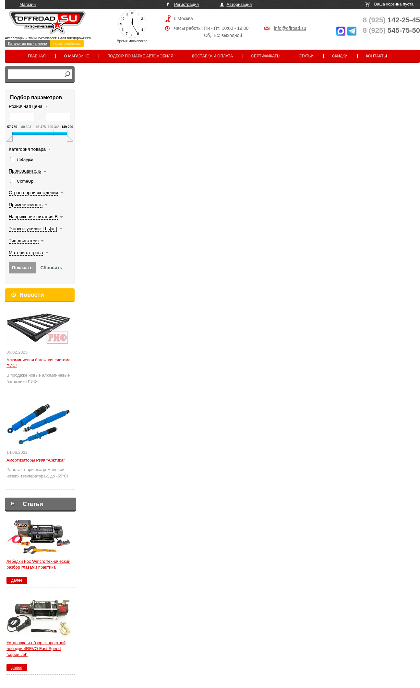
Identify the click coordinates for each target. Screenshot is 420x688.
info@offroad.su (290, 28)
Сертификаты (266, 56)
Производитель (25, 171)
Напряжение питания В (33, 216)
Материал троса (26, 252)
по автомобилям (67, 43)
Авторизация (239, 4)
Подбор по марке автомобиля (140, 56)
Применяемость (25, 204)
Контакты (376, 56)
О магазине (76, 56)
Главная (37, 56)
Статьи (306, 56)
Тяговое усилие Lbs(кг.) (33, 228)
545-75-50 (391, 30)
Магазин (27, 4)
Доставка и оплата (212, 56)
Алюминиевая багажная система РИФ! (38, 362)
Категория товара (27, 149)
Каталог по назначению (27, 43)
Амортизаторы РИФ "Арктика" (35, 460)
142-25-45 (391, 20)
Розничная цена (25, 106)
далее (16, 580)
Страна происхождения (33, 192)
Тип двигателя (24, 240)
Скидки (340, 56)
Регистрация (186, 4)
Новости (31, 295)
